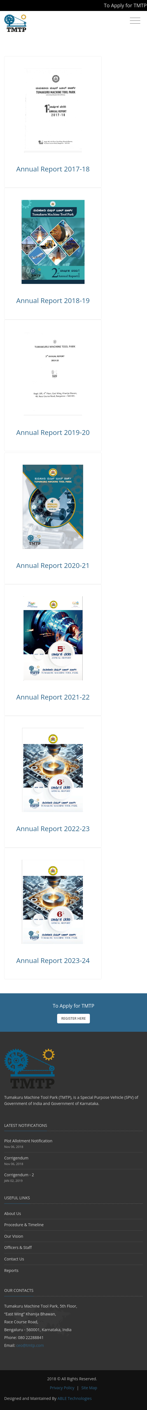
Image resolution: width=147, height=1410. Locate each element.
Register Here (73, 1018)
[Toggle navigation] (135, 20)
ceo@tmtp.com (30, 1345)
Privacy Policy (62, 1387)
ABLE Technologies (74, 1398)
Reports (11, 1270)
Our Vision (13, 1236)
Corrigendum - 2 (19, 1174)
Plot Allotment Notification (28, 1140)
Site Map (89, 1387)
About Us (12, 1213)
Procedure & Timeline (24, 1224)
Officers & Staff (18, 1247)
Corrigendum (16, 1158)
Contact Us (14, 1259)
